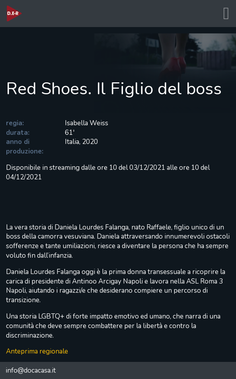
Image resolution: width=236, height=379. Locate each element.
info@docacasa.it (31, 370)
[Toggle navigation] (226, 13)
